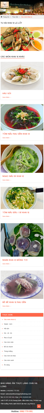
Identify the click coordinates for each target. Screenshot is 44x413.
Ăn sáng (7, 365)
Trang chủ (6, 17)
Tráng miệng (8, 351)
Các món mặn (8, 342)
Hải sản (6, 328)
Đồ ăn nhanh (8, 347)
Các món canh (9, 360)
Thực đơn (15, 17)
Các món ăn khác (10, 356)
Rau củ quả (8, 337)
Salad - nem (8, 324)
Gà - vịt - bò (8, 333)
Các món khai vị (26, 17)
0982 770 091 (26, 411)
